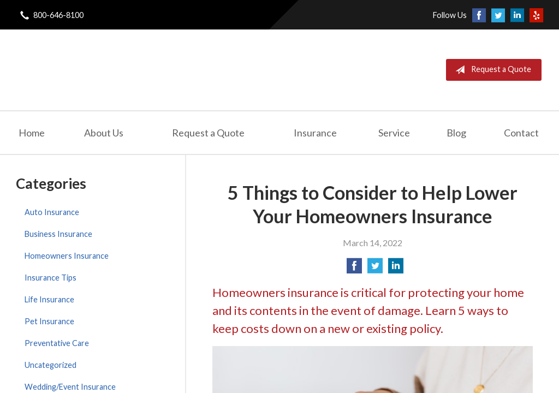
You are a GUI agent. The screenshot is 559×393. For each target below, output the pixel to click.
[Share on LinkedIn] (395, 269)
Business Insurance (58, 234)
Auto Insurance (52, 212)
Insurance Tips (50, 277)
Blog (456, 133)
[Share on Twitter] (375, 269)
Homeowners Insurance (67, 255)
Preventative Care (57, 343)
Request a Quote (491, 69)
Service (394, 133)
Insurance (315, 133)
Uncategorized (50, 365)
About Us (103, 133)
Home (32, 133)
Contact (521, 133)
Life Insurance (49, 299)
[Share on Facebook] (354, 269)
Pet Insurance (49, 321)
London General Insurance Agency (142, 70)
